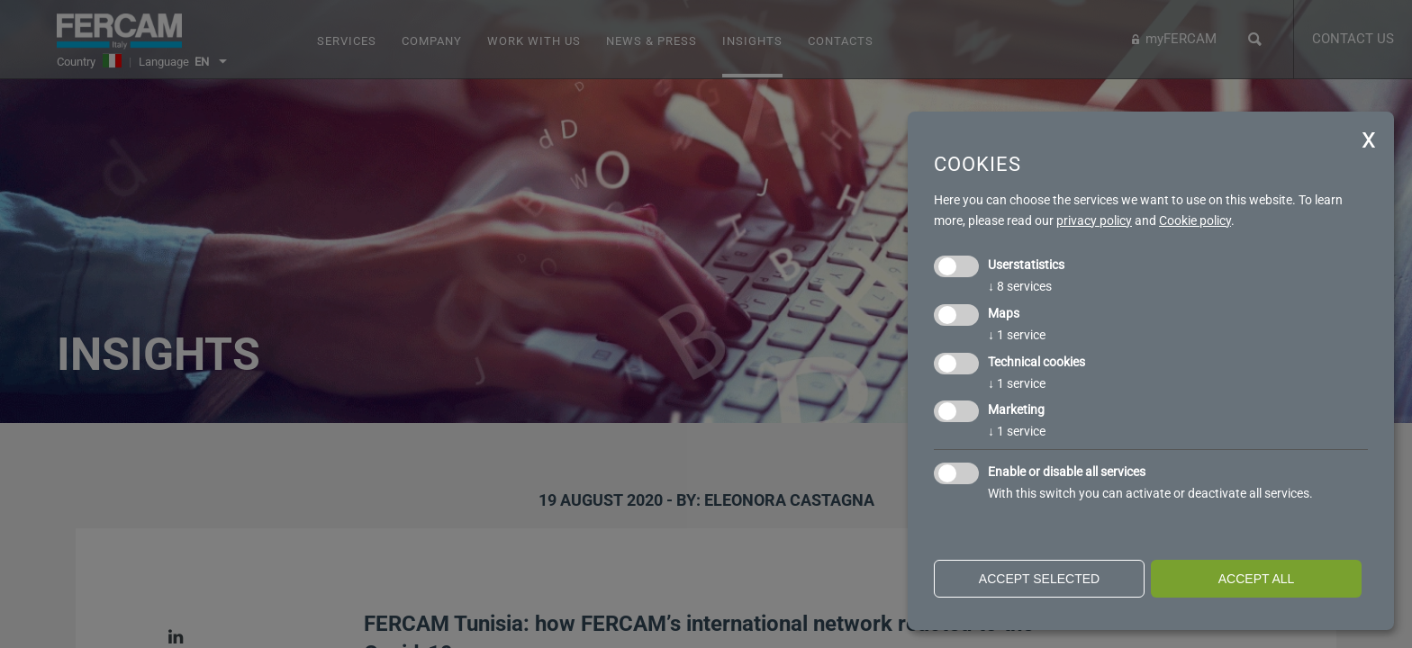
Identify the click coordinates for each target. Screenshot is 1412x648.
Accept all (1256, 579)
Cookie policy (1195, 220)
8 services (1020, 286)
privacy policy (1094, 220)
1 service (1016, 335)
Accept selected (1039, 579)
